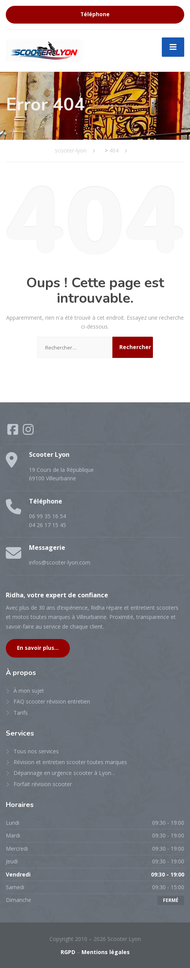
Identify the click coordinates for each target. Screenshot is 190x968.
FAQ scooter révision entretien (52, 701)
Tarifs (21, 712)
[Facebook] (13, 432)
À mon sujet (29, 690)
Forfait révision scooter (43, 784)
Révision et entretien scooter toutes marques (70, 762)
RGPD (68, 952)
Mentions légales (105, 952)
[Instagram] (28, 432)
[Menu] (173, 47)
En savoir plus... (38, 647)
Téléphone (95, 14)
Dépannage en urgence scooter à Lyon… (64, 772)
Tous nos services (36, 751)
